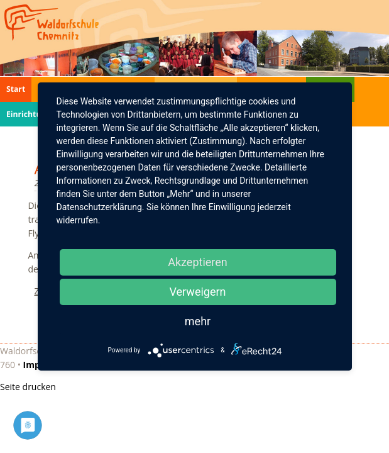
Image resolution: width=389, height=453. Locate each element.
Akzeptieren (197, 262)
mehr (198, 321)
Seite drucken (28, 387)
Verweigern (197, 291)
